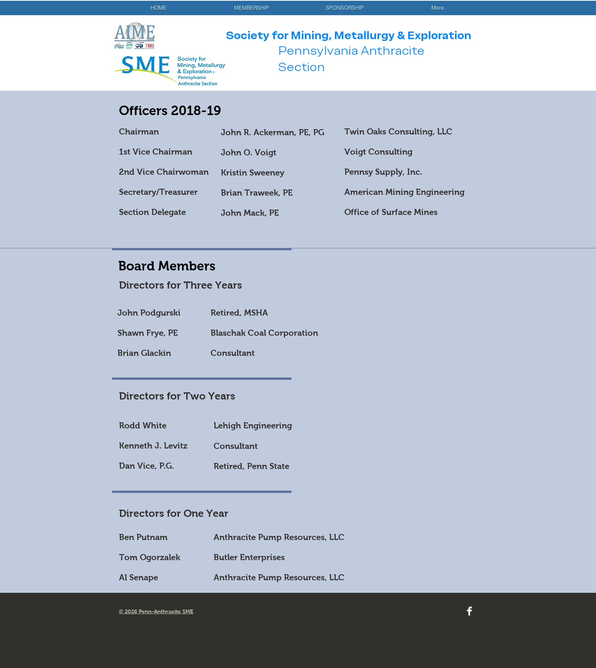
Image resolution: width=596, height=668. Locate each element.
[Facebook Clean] (469, 611)
